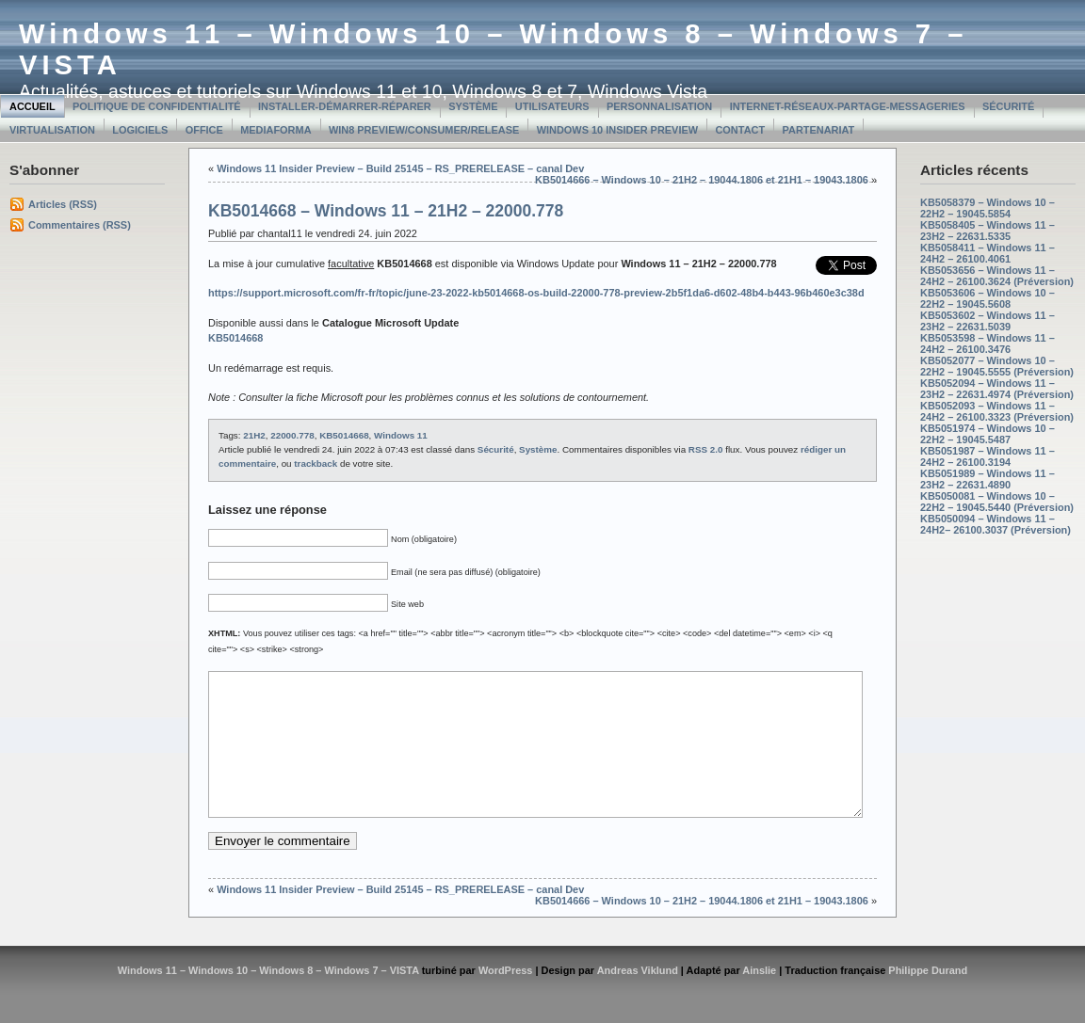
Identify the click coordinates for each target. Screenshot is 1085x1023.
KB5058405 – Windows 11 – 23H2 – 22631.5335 (987, 230)
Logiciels (140, 130)
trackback (315, 463)
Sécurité (1008, 106)
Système (472, 106)
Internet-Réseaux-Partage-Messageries (847, 106)
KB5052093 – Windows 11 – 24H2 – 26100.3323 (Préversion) (997, 411)
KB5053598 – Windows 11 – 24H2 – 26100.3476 (987, 343)
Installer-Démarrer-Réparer (344, 106)
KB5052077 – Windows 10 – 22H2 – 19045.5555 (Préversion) (997, 366)
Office (204, 130)
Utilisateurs (552, 106)
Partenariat (819, 130)
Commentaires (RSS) (79, 225)
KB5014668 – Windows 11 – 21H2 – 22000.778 (385, 210)
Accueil (32, 106)
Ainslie (759, 998)
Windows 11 (401, 435)
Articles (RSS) (62, 204)
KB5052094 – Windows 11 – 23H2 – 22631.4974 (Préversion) (997, 388)
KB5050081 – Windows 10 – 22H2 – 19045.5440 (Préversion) (997, 501)
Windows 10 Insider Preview (617, 130)
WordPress (505, 998)
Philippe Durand (927, 998)
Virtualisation (52, 130)
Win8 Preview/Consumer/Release (424, 130)
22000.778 (292, 435)
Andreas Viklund (637, 998)
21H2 (254, 435)
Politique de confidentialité (157, 106)
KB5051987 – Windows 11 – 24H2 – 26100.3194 (987, 456)
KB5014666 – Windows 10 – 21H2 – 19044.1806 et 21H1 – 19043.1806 (701, 179)
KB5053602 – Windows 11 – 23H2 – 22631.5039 (987, 321)
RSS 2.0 (705, 449)
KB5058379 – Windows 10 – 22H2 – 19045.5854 (987, 208)
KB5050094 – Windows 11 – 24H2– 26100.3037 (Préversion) (995, 524)
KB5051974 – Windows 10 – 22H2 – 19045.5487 (987, 434)
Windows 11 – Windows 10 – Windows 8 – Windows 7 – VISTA (268, 998)
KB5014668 (343, 435)
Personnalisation (659, 106)
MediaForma (275, 130)
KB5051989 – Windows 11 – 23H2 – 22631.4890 (987, 479)
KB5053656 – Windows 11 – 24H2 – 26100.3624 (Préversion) (997, 275)
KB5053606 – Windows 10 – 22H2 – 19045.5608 (987, 298)
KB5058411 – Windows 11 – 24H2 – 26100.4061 (987, 253)
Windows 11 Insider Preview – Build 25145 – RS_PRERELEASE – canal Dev (400, 168)
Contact (740, 130)
